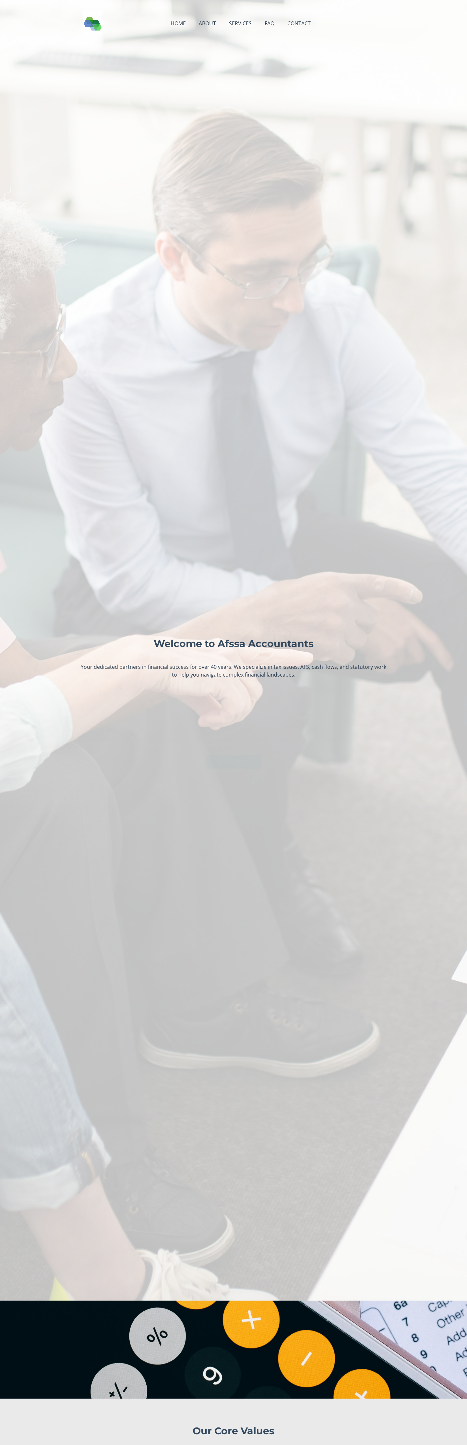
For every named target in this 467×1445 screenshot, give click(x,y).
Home (178, 23)
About (207, 23)
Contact (299, 23)
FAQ (269, 23)
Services (240, 23)
